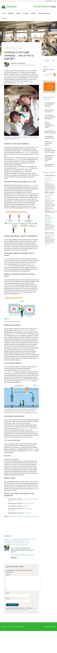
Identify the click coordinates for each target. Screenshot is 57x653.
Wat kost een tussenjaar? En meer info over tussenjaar (50, 150)
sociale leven (17, 159)
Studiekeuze (11, 13)
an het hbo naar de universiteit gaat (28, 428)
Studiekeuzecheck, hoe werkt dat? (49, 165)
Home (4, 13)
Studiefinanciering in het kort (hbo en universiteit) (50, 104)
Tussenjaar (25, 13)
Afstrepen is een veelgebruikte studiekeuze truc (16, 541)
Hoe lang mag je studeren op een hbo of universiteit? (50, 117)
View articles (30, 554)
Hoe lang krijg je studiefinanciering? (49, 137)
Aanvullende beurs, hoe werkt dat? (50, 110)
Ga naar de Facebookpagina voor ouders (49, 86)
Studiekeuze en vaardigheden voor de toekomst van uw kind (19, 539)
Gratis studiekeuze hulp (43, 13)
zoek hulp (26, 506)
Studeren (18, 13)
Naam (8, 593)
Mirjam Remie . (20, 82)
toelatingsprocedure (9, 372)
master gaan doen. (27, 380)
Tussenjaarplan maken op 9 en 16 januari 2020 (16, 544)
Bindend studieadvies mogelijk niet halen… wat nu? (50, 125)
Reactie (8, 574)
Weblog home (49, 1)
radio (21, 150)
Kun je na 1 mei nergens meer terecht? (49, 143)
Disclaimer (46, 626)
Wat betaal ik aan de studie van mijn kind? (50, 131)
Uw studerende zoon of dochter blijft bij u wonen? (16, 542)
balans (23, 171)
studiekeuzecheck (34, 185)
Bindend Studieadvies (24, 330)
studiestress (27, 152)
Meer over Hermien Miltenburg (18, 554)
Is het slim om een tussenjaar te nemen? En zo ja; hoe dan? (50, 179)
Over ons (5, 18)
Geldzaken (33, 13)
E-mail (8, 598)
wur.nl (54, 1)
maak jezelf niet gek (29, 503)
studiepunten (14, 334)
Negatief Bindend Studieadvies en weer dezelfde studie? (49, 158)
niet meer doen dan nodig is (24, 168)
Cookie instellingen (52, 626)
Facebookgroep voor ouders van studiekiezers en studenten (23, 516)
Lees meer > (51, 190)
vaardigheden (31, 450)
